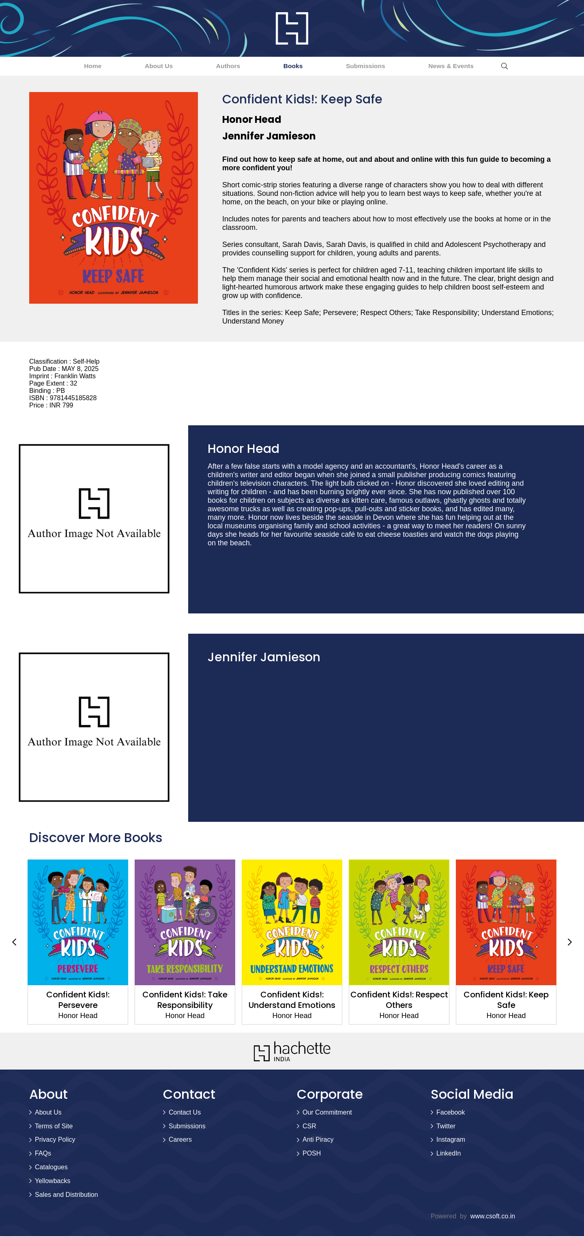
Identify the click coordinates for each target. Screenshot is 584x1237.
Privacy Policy (55, 1140)
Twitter (445, 1126)
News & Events (476, 66)
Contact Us (185, 1112)
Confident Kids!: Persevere (78, 1000)
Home (66, 66)
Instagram (450, 1140)
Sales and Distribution (66, 1195)
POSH (312, 1154)
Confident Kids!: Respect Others (399, 1000)
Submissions (380, 66)
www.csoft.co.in (492, 1216)
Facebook (450, 1112)
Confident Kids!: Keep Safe (506, 1000)
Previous (14, 943)
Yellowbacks (52, 1181)
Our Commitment (327, 1112)
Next (570, 943)
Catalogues (51, 1167)
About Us (143, 66)
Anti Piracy (318, 1140)
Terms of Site (54, 1126)
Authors (222, 66)
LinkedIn (448, 1154)
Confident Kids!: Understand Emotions (292, 1000)
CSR (309, 1126)
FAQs (43, 1154)
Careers (180, 1140)
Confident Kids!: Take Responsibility (185, 1000)
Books (297, 66)
